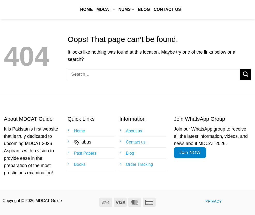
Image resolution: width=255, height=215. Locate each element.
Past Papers (85, 153)
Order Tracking (139, 164)
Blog (144, 9)
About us (134, 131)
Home (86, 9)
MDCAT (105, 9)
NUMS (126, 9)
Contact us (167, 9)
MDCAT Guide (32, 9)
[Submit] (245, 74)
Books (79, 164)
